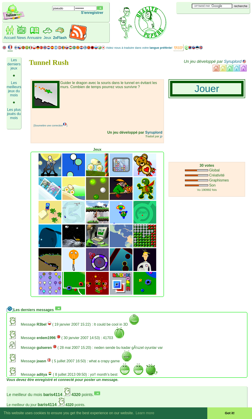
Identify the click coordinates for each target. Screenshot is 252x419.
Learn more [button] (145, 413)
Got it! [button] (229, 413)
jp (161, 136)
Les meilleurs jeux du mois (14, 89)
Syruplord (233, 61)
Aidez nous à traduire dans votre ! (139, 47)
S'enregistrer (92, 13)
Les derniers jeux (14, 64)
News (21, 38)
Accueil (10, 38)
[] (9, 310)
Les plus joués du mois (14, 114)
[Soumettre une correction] (50, 125)
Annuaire (34, 38)
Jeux (47, 38)
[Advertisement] (85, 115)
